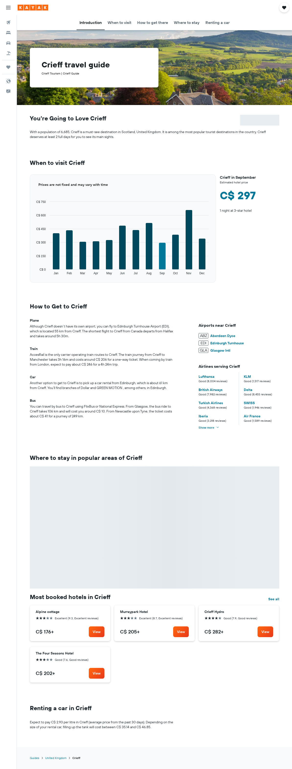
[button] (8, 7)
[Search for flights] (8, 22)
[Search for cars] (8, 43)
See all (273, 599)
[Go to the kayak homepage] (33, 8)
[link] (96, 631)
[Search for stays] (8, 33)
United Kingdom (56, 758)
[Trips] (8, 67)
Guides (34, 758)
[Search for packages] (8, 53)
